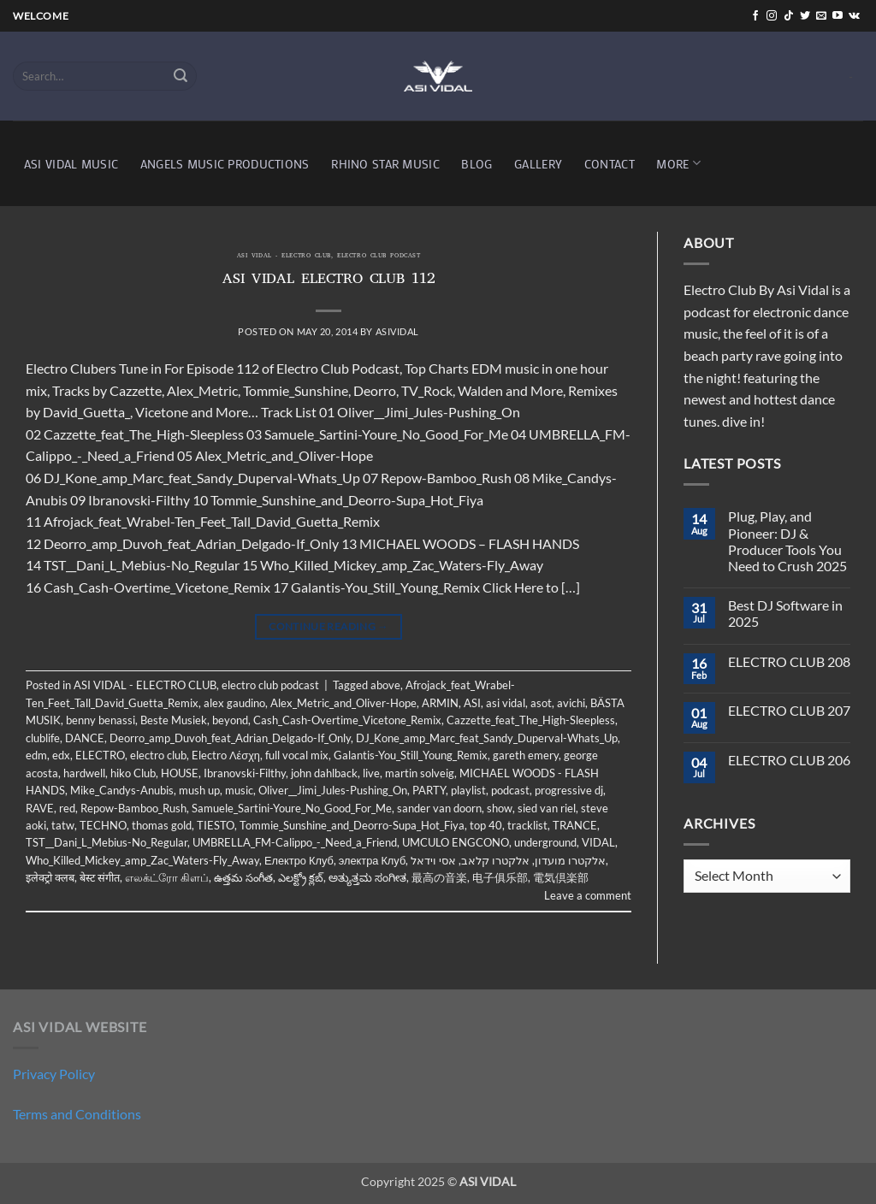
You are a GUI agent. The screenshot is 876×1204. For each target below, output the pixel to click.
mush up (199, 790)
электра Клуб (372, 860)
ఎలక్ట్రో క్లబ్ (300, 877)
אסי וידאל (433, 860)
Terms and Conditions (77, 1114)
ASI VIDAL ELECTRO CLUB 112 (328, 280)
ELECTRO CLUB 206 (789, 760)
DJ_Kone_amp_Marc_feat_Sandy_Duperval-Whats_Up (487, 738)
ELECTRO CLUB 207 (789, 710)
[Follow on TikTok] (789, 16)
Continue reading (328, 626)
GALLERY (538, 164)
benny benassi (100, 720)
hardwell (84, 773)
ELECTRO (100, 755)
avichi (571, 703)
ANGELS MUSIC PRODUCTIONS (225, 164)
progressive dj (569, 790)
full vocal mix (296, 755)
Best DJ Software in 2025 (785, 613)
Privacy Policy (54, 1073)
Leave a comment (587, 895)
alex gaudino (234, 703)
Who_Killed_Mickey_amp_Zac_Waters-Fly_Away (142, 860)
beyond (230, 720)
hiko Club (133, 773)
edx (61, 755)
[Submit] (181, 76)
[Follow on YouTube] (837, 16)
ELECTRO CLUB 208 (789, 661)
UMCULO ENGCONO (455, 842)
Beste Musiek (173, 720)
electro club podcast (378, 256)
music (239, 790)
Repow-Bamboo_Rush (133, 808)
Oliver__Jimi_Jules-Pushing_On (332, 790)
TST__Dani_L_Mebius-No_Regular (106, 842)
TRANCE (575, 825)
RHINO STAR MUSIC (385, 164)
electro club (158, 755)
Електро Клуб (299, 860)
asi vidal (505, 703)
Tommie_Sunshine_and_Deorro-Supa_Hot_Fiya (352, 825)
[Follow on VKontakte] (854, 16)
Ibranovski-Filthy (245, 773)
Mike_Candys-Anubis (122, 790)
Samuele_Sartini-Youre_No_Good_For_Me (292, 808)
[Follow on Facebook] (755, 16)
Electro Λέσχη (226, 755)
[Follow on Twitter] (805, 16)
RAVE (40, 808)
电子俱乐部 (500, 877)
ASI (472, 703)
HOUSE (179, 773)
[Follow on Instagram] (771, 16)
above (385, 685)
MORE (678, 163)
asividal (397, 331)
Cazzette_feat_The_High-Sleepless (531, 720)
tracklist (527, 825)
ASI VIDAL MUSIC (71, 164)
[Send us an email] (821, 16)
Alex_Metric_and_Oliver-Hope (343, 703)
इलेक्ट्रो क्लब (50, 877)
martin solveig (419, 773)
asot (541, 703)
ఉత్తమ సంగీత (243, 877)
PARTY (429, 790)
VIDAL (598, 842)
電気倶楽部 (561, 877)
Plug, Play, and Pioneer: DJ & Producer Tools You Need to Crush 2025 (787, 541)
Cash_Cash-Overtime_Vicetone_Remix (347, 720)
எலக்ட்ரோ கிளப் (167, 877)
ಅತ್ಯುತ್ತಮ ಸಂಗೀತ (367, 877)
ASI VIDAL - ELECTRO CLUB (284, 256)
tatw (62, 825)
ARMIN (440, 703)
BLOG (476, 164)
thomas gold (162, 825)
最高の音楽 (439, 877)
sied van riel (547, 808)
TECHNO (103, 825)
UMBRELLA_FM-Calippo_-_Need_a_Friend (294, 842)
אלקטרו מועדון (570, 860)
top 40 (486, 825)
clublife (43, 738)
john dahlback (324, 773)
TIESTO (215, 825)
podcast (510, 790)
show (499, 808)
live (371, 773)
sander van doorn (439, 808)
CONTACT (609, 164)
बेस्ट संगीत (100, 877)
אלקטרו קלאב (495, 860)
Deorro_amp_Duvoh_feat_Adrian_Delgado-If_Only (230, 738)
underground (545, 842)
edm (36, 755)
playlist (468, 790)
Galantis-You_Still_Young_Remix (411, 755)
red (67, 808)
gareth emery (526, 755)
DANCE (84, 738)
